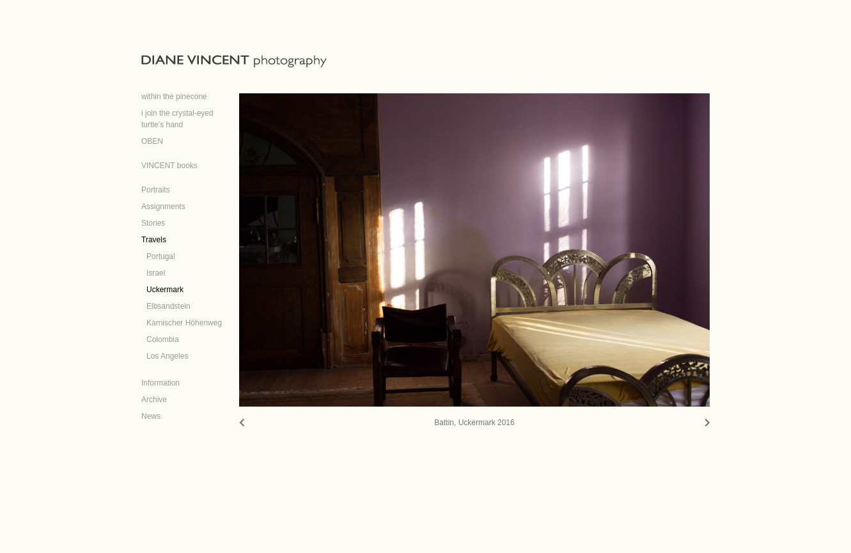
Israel (155, 273)
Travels (153, 239)
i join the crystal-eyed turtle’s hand (177, 119)
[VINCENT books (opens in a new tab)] (169, 161)
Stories (153, 223)
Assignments (163, 206)
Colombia (162, 339)
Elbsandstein (168, 306)
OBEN (152, 141)
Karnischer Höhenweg (184, 322)
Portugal (160, 256)
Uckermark (164, 289)
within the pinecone (174, 96)
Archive (154, 399)
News (150, 416)
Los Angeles (167, 356)
